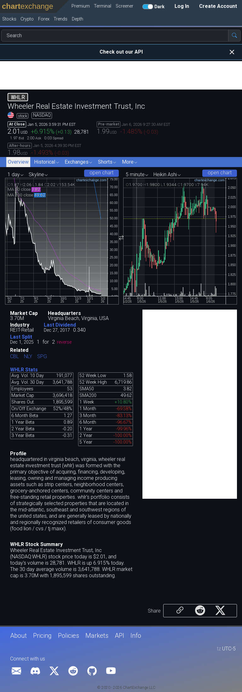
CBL (14, 356)
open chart (101, 173)
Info (135, 635)
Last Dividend (60, 325)
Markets (96, 635)
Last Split (21, 337)
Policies (68, 635)
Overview (18, 162)
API (119, 635)
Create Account (218, 6)
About (18, 635)
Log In (182, 6)
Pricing (42, 635)
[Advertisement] (121, 75)
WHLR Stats (24, 370)
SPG (42, 356)
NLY (28, 356)
